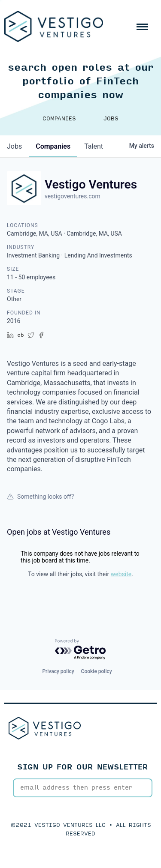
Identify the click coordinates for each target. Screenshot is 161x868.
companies (53, 146)
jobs (14, 146)
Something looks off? (40, 496)
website (121, 574)
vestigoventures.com (72, 196)
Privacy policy (58, 671)
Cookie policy (96, 671)
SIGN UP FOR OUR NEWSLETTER (82, 767)
